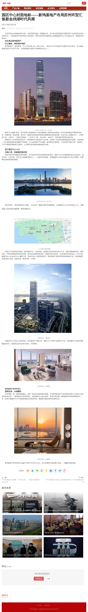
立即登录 (39, 579)
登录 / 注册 (6, 3)
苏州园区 (18, 28)
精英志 (36, 609)
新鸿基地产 (11, 28)
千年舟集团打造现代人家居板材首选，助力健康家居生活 (64, 481)
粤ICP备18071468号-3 (52, 609)
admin (4, 25)
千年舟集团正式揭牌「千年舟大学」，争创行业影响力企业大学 (21, 481)
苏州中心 (31, 28)
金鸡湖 (24, 28)
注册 (48, 579)
